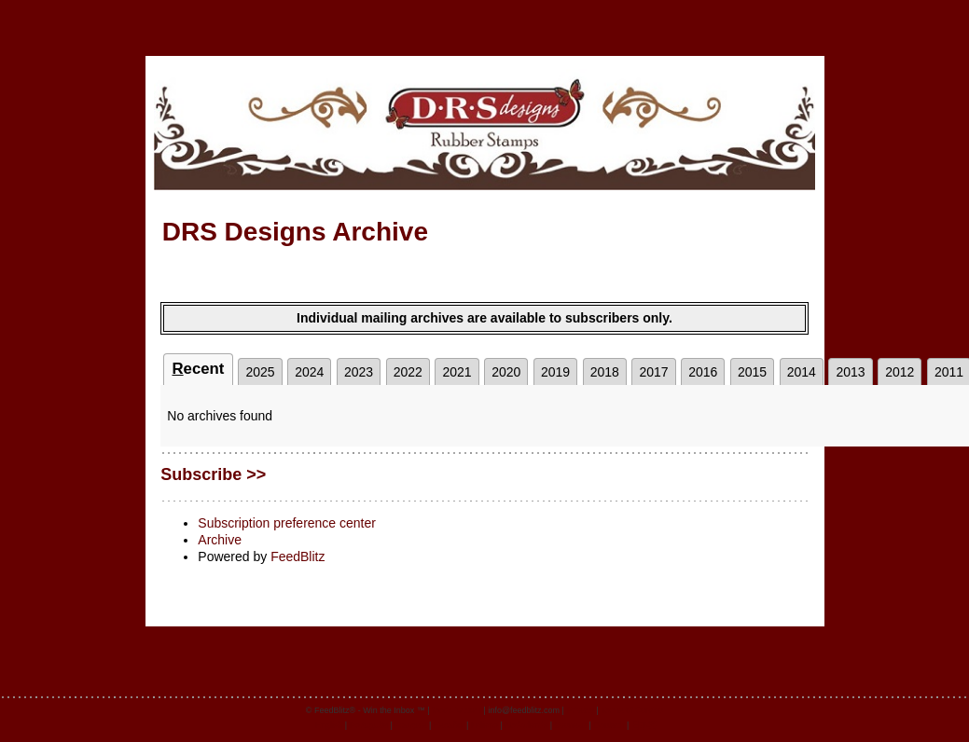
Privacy (580, 710)
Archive (220, 539)
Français (411, 725)
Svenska (571, 725)
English (329, 725)
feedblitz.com (456, 710)
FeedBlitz (297, 556)
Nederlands (526, 725)
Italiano (484, 725)
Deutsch (608, 725)
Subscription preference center (287, 522)
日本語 (644, 725)
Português (369, 725)
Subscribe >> (213, 474)
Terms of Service (632, 710)
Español (449, 725)
